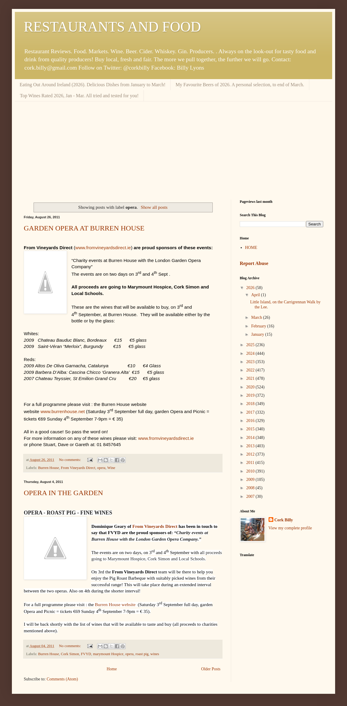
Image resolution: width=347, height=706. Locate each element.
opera (101, 468)
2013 (251, 446)
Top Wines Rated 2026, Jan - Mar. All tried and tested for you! (79, 95)
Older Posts (210, 669)
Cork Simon (70, 654)
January (258, 334)
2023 (251, 362)
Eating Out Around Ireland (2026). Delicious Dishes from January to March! (92, 84)
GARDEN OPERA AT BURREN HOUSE (84, 228)
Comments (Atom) (62, 679)
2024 (251, 353)
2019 (251, 395)
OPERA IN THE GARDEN (63, 493)
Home (112, 669)
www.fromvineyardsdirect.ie (103, 247)
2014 (251, 437)
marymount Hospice (108, 654)
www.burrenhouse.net (62, 411)
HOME (251, 247)
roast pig (142, 654)
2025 (251, 345)
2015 (251, 429)
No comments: (70, 460)
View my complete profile (290, 528)
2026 (251, 287)
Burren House (48, 468)
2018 (251, 403)
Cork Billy (284, 520)
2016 (251, 420)
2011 (250, 462)
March (257, 317)
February (259, 326)
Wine (111, 468)
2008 (251, 488)
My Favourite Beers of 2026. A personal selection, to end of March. (240, 84)
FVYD (86, 654)
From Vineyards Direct (78, 468)
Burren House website (115, 604)
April (256, 295)
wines (154, 654)
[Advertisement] (173, 146)
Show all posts (154, 207)
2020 (251, 387)
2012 (251, 454)
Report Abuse (254, 263)
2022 (251, 370)
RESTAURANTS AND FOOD (112, 26)
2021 (251, 378)
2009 (251, 479)
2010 (251, 471)
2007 (251, 496)
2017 (251, 412)
